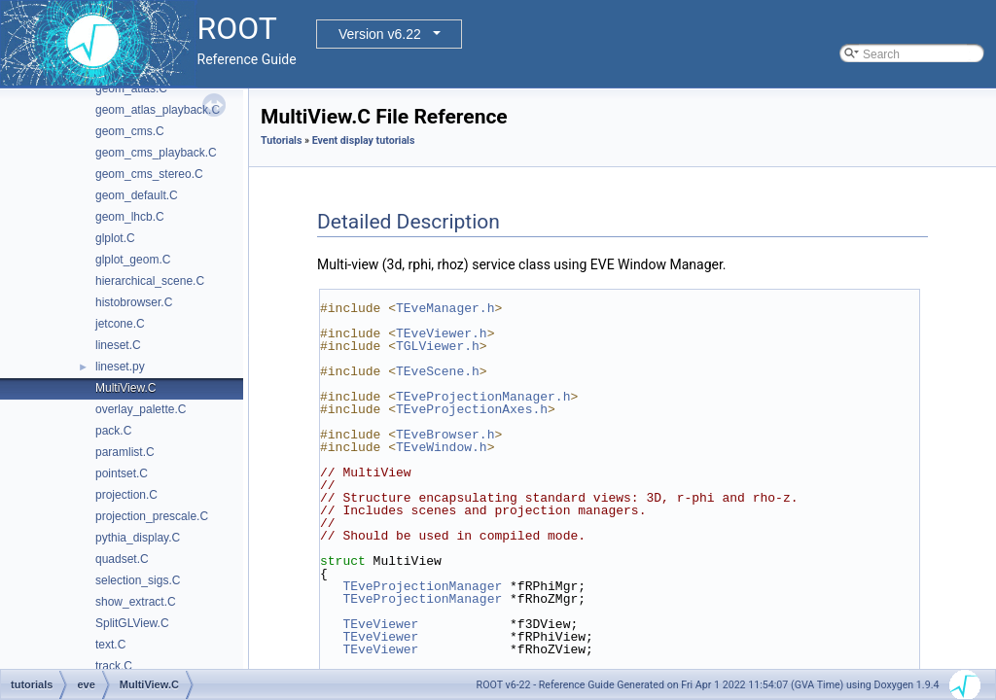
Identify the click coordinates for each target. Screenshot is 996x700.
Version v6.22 (379, 34)
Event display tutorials (363, 140)
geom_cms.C (129, 131)
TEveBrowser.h (445, 434)
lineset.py (120, 366)
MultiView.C (125, 388)
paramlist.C (125, 452)
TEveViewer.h (441, 333)
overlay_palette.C (140, 409)
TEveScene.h (438, 371)
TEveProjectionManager (422, 586)
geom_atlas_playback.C (157, 110)
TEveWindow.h (441, 447)
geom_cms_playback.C (156, 152)
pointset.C (121, 473)
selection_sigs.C (137, 580)
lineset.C (118, 345)
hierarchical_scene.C (149, 281)
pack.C (113, 431)
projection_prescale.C (151, 516)
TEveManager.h (445, 308)
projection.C (126, 495)
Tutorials (281, 140)
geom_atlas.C (131, 88)
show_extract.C (135, 602)
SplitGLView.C (132, 623)
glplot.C (115, 238)
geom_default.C (136, 195)
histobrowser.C (133, 302)
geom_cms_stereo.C (149, 174)
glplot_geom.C (132, 259)
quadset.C (122, 559)
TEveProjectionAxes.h (472, 409)
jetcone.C (120, 324)
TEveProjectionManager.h (483, 396)
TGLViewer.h (438, 346)
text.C (110, 644)
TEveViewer (380, 624)
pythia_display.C (137, 537)
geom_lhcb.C (129, 217)
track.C (113, 666)
